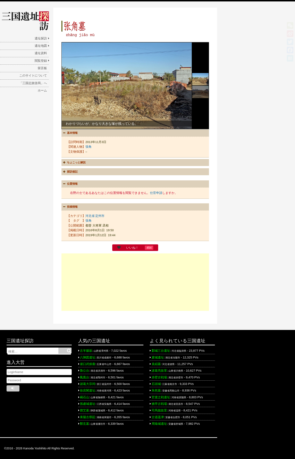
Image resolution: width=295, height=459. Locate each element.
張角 (88, 146)
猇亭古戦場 (159, 403)
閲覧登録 (41, 60)
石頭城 (156, 384)
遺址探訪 (41, 38)
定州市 (99, 215)
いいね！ (132, 247)
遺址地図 (41, 45)
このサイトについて (33, 75)
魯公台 (84, 370)
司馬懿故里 (159, 410)
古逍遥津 (158, 417)
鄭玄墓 (84, 423)
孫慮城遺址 (87, 403)
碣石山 (84, 397)
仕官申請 (156, 193)
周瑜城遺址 (159, 423)
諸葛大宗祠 (87, 384)
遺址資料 (41, 53)
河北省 (90, 215)
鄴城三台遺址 (161, 350)
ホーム (42, 90)
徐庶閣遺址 (87, 390)
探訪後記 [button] (70, 172)
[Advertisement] (135, 282)
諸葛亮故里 (159, 370)
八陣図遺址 (87, 357)
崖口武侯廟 (87, 364)
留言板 (42, 68)
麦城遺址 (158, 357)
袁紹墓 (156, 364)
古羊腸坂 (86, 350)
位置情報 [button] (70, 184)
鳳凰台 (84, 377)
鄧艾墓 (84, 410)
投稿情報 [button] (70, 207)
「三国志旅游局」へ (33, 83)
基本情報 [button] (70, 133)
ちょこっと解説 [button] (74, 162)
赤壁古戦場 (159, 377)
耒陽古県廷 (87, 417)
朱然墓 (156, 390)
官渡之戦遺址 (161, 397)
